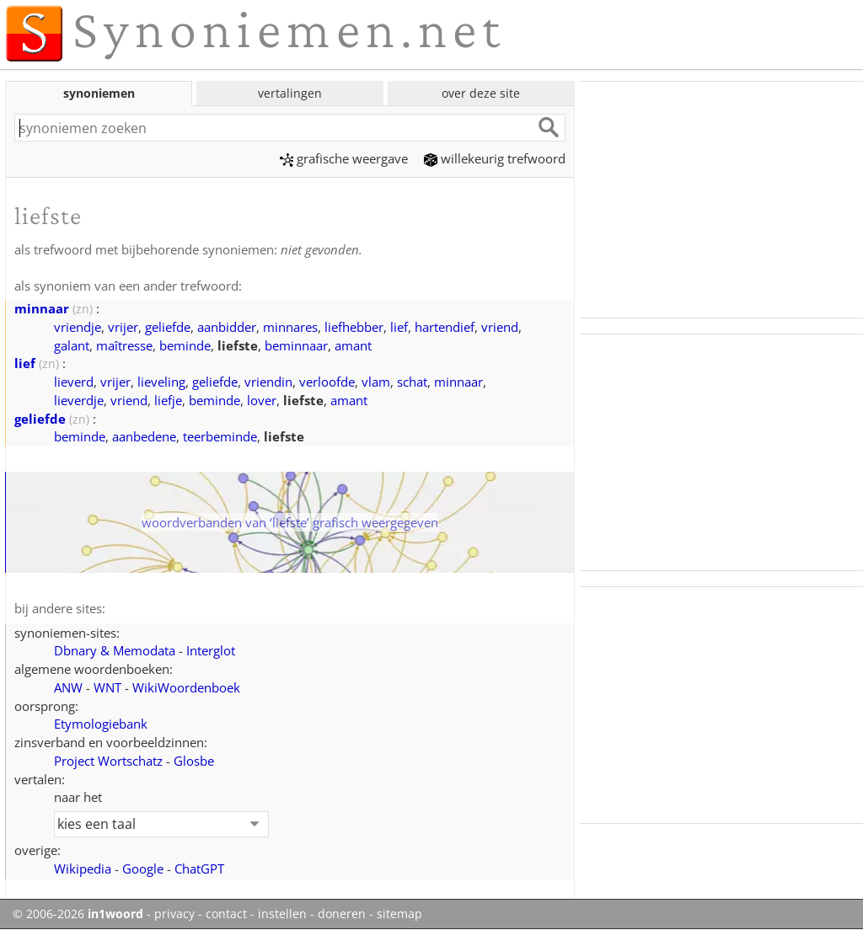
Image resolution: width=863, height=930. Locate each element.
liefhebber (353, 326)
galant (71, 345)
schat (412, 381)
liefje (168, 400)
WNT (107, 687)
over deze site (481, 93)
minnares (290, 326)
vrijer (123, 326)
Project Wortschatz (108, 760)
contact (226, 914)
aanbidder (226, 326)
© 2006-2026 (78, 914)
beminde (185, 345)
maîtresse (124, 345)
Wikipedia (82, 868)
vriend (499, 326)
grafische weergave (344, 158)
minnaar (41, 308)
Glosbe (194, 760)
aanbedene (144, 436)
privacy (174, 914)
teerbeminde (220, 436)
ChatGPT (199, 868)
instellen (282, 914)
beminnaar (296, 345)
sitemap (399, 914)
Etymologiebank (100, 723)
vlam (376, 381)
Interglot (210, 650)
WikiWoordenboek (186, 687)
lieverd (74, 381)
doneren (342, 914)
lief (399, 326)
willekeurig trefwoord (495, 158)
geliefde (167, 326)
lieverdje (79, 400)
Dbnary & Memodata (114, 650)
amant (353, 345)
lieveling (161, 381)
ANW (68, 687)
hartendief (444, 326)
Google (142, 868)
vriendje (77, 326)
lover (261, 400)
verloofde (327, 381)
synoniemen (99, 93)
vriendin (268, 381)
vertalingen (290, 93)
